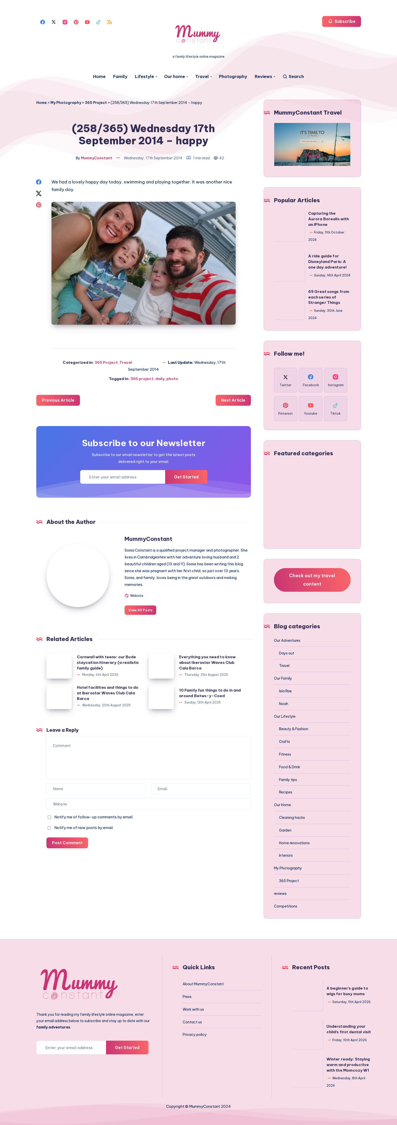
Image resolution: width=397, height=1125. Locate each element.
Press (187, 996)
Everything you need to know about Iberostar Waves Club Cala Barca (207, 661)
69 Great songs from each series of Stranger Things (329, 297)
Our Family (283, 678)
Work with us (193, 1009)
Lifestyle (144, 76)
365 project (141, 377)
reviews (280, 893)
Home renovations (294, 843)
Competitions (285, 906)
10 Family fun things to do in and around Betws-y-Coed (210, 692)
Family (120, 76)
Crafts (284, 741)
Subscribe (341, 21)
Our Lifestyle (285, 716)
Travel (202, 76)
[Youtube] (87, 21)
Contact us (192, 1022)
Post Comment (67, 841)
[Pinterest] (76, 21)
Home (99, 76)
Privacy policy (195, 1034)
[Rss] (109, 21)
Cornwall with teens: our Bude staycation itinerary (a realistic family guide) (108, 661)
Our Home (282, 805)
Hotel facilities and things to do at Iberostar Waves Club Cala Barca (108, 692)
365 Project (96, 102)
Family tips (288, 779)
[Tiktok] (98, 21)
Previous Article (58, 399)
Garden (285, 830)
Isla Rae (285, 691)
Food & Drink (289, 767)
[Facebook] (42, 21)
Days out (286, 653)
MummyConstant (149, 537)
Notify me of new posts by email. (83, 826)
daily (160, 377)
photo (172, 377)
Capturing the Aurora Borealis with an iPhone (328, 219)
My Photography (65, 102)
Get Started (186, 475)
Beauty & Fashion (293, 729)
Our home (174, 76)
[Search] (293, 76)
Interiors (286, 855)
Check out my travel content (312, 580)
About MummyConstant (203, 984)
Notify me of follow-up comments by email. (93, 816)
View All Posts (141, 609)
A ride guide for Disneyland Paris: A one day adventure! (327, 262)
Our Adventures (287, 640)
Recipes (285, 792)
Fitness (285, 754)
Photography (233, 76)
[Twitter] (54, 21)
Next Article (233, 399)
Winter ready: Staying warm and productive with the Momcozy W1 (348, 1065)
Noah (283, 703)
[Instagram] (65, 21)
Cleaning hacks (292, 817)
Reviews (263, 76)
